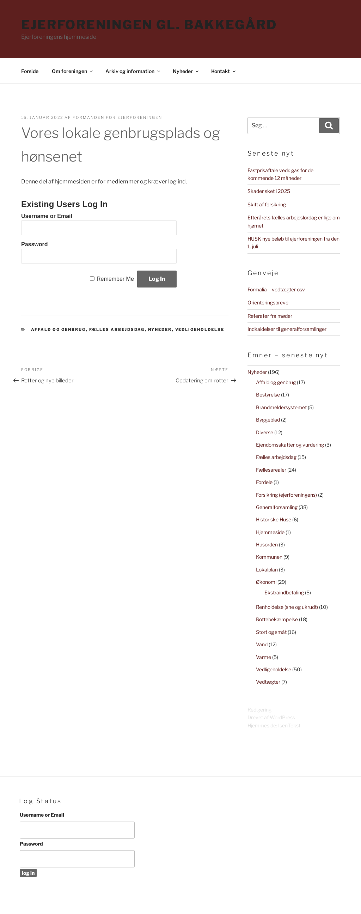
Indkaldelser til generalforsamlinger (286, 329)
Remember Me (115, 279)
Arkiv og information (133, 71)
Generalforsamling (277, 507)
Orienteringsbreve (267, 302)
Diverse (264, 432)
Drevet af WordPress (271, 717)
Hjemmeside (270, 532)
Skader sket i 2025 (268, 191)
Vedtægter (268, 682)
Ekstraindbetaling (284, 592)
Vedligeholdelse (200, 329)
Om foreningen (73, 71)
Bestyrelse (268, 395)
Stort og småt (271, 632)
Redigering (259, 710)
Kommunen (269, 557)
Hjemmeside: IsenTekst (273, 725)
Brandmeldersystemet (281, 407)
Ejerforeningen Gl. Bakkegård (149, 24)
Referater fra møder (269, 316)
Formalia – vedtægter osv (276, 289)
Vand (262, 644)
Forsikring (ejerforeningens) (286, 495)
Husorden (267, 544)
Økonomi (266, 582)
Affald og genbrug (58, 329)
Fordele (264, 482)
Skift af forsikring (266, 204)
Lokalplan (267, 570)
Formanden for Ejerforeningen (117, 117)
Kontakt (224, 71)
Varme (263, 657)
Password (34, 244)
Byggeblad (268, 420)
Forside (29, 71)
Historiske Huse (273, 519)
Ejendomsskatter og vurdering (290, 445)
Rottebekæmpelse (277, 619)
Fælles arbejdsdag (117, 329)
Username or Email (46, 216)
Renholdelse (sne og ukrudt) (287, 607)
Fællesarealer (271, 470)
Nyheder (186, 71)
